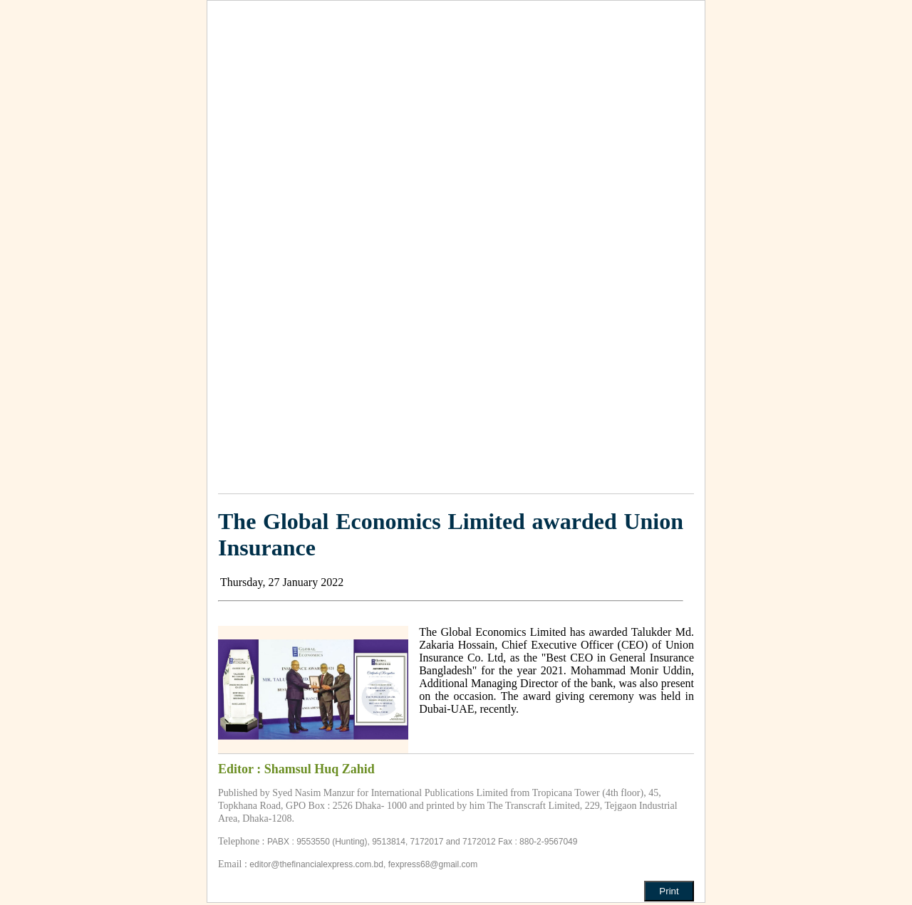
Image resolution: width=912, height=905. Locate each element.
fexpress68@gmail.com (433, 864)
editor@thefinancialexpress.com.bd (316, 864)
